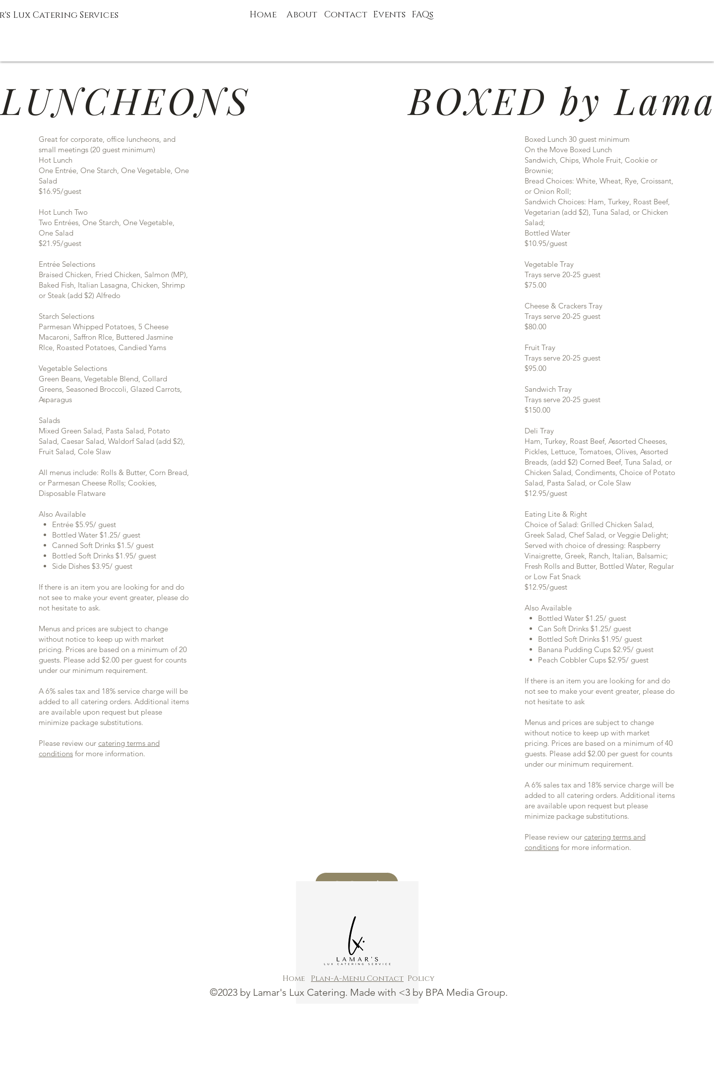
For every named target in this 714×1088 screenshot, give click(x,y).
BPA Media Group (465, 992)
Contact (385, 978)
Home (263, 15)
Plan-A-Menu (339, 978)
